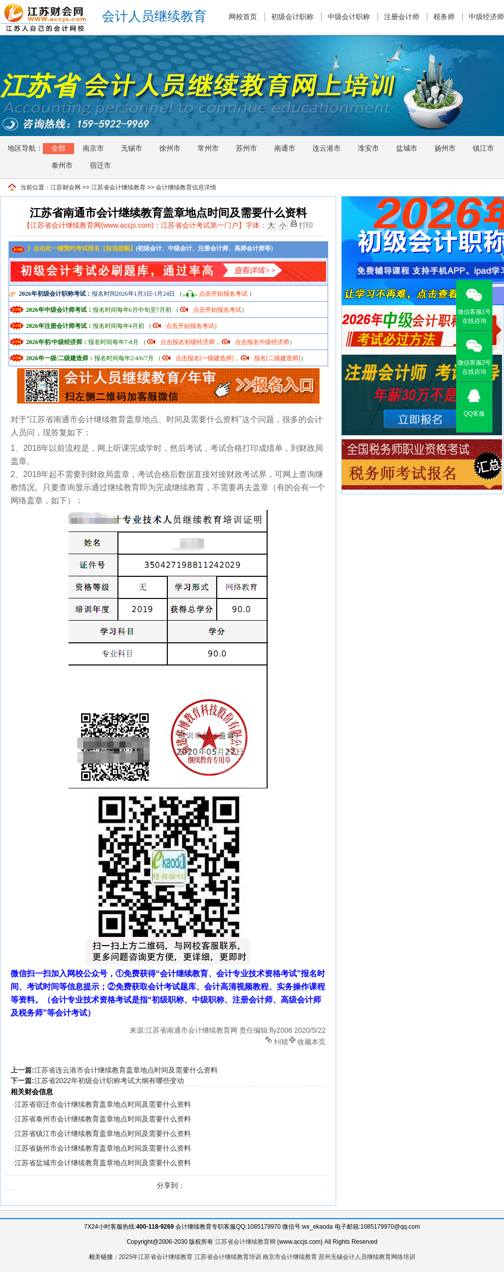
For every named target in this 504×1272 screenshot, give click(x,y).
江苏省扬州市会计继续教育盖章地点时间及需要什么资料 (103, 1148)
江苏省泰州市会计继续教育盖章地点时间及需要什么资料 (103, 1119)
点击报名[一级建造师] (204, 358)
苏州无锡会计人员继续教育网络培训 (367, 1256)
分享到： (171, 1185)
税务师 (444, 17)
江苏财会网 (65, 187)
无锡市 (131, 148)
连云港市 (326, 148)
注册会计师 (401, 17)
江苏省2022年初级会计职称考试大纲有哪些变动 (109, 1081)
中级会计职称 (349, 17)
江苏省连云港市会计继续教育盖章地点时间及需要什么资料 (126, 1070)
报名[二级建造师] (277, 358)
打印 (306, 224)
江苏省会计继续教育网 (245, 1241)
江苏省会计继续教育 (118, 187)
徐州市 (169, 148)
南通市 (284, 148)
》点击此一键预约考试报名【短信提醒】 (73, 248)
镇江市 (483, 148)
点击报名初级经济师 (187, 342)
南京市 (93, 148)
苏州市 (246, 148)
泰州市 (62, 165)
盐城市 (406, 148)
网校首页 (243, 17)
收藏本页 (311, 1041)
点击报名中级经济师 (262, 342)
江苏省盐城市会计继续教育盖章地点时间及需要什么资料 (103, 1163)
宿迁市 (100, 165)
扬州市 (445, 148)
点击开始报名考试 (223, 293)
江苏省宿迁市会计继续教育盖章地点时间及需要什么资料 (103, 1104)
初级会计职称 (292, 17)
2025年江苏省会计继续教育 (156, 1256)
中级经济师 (486, 17)
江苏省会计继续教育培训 (228, 1256)
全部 (58, 148)
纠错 (281, 1041)
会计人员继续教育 (154, 16)
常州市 (208, 148)
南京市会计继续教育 (290, 1256)
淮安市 (368, 148)
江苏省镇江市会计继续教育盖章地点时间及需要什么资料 (103, 1133)
